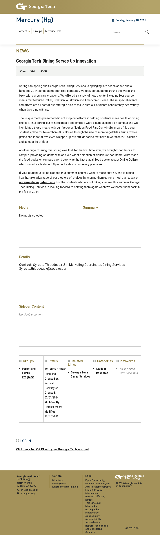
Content (22, 31)
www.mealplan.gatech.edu (37, 182)
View (23, 71)
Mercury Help (53, 31)
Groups (37, 31)
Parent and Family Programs (29, 373)
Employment (59, 483)
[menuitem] (39, 31)
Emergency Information (65, 486)
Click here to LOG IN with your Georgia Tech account (52, 449)
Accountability (93, 519)
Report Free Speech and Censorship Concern (96, 529)
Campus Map (28, 493)
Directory (57, 480)
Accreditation (92, 522)
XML (33, 71)
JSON (43, 71)
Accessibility (92, 516)
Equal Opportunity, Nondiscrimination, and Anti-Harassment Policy (98, 483)
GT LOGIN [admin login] (134, 528)
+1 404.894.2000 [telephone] (29, 490)
